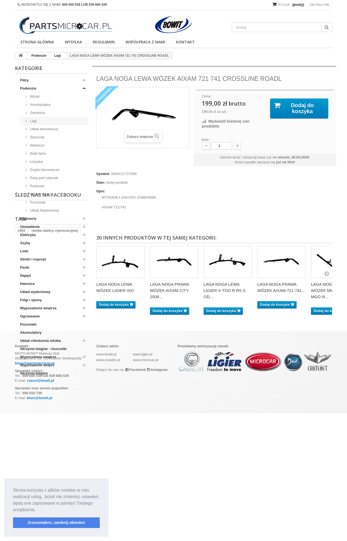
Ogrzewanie (30, 316)
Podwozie (28, 88)
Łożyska (36, 162)
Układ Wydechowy (44, 210)
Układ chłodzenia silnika (40, 341)
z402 (21, 424)
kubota (23, 432)
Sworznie (36, 137)
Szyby (25, 243)
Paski (24, 267)
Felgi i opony (31, 300)
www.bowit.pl (106, 482)
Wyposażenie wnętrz (37, 365)
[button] (37, 510)
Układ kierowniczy (43, 129)
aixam (72, 432)
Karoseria (28, 219)
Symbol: (103, 174)
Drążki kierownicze (44, 170)
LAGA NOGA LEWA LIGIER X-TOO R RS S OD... (225, 290)
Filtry (24, 80)
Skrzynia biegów (34, 373)
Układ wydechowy (35, 292)
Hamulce (27, 284)
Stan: (100, 182)
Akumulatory (30, 332)
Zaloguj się (319, 4)
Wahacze (36, 145)
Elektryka (28, 235)
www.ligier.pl (142, 482)
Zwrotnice (37, 113)
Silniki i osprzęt (33, 259)
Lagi (33, 121)
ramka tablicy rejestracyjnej (54, 424)
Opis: (100, 191)
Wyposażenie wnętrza (38, 308)
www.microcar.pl (145, 488)
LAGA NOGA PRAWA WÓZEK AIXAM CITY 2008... (169, 290)
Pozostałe (37, 202)
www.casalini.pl (108, 488)
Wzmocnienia (40, 194)
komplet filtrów (48, 432)
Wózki (34, 96)
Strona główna (37, 41)
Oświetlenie (30, 227)
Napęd (25, 275)
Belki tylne (37, 153)
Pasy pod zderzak (43, 178)
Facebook (136, 497)
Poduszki (36, 186)
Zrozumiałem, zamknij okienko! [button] (56, 522)
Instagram (157, 497)
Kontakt (185, 41)
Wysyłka (73, 41)
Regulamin (104, 41)
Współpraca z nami (145, 41)
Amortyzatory (40, 105)
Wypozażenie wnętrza (38, 357)
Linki (24, 251)
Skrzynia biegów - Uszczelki (43, 349)
